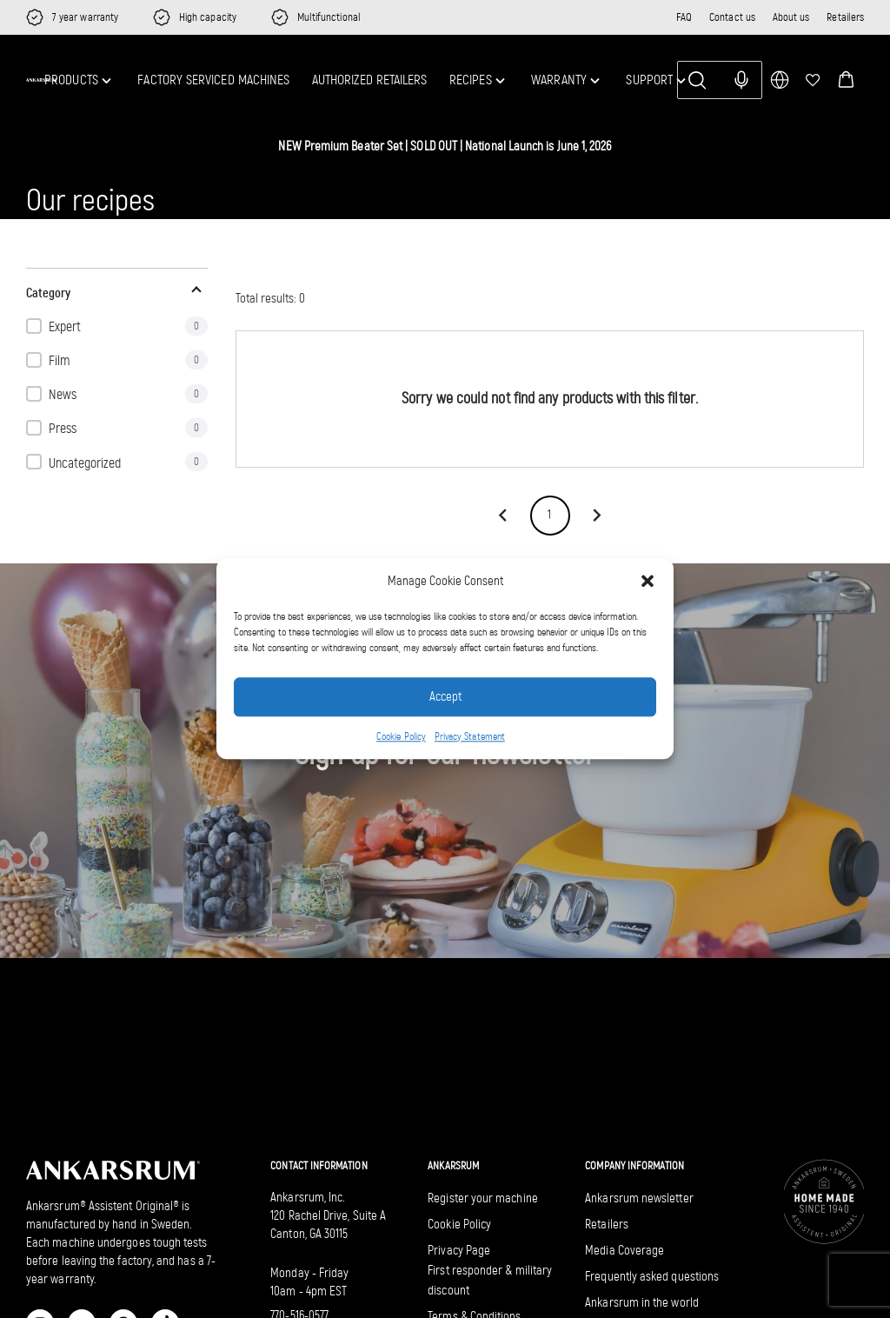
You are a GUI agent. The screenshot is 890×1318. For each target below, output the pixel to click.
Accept (445, 697)
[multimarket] (779, 80)
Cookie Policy (401, 736)
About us (791, 16)
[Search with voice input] (741, 80)
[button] (647, 581)
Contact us (732, 16)
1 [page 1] (550, 515)
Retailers (845, 16)
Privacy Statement (470, 736)
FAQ (684, 16)
